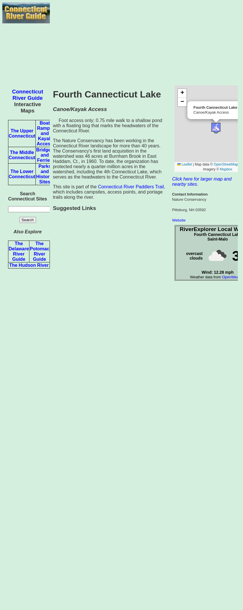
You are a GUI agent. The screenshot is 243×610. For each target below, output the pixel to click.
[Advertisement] (145, 42)
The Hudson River (29, 265)
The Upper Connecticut (22, 133)
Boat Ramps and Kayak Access (45, 133)
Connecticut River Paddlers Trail (131, 186)
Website (179, 220)
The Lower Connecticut (22, 174)
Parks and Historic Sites (44, 174)
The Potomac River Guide (39, 251)
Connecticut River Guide (27, 95)
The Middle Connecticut (22, 155)
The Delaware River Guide (19, 251)
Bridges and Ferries (44, 155)
